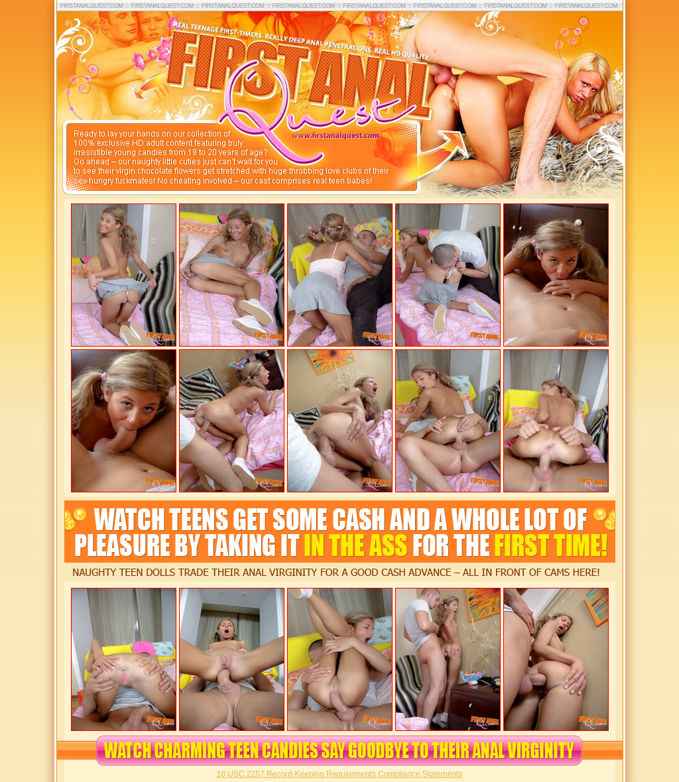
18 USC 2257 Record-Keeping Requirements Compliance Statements (340, 774)
